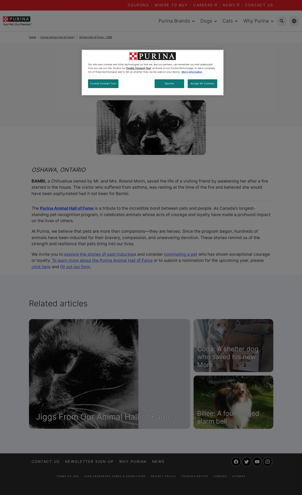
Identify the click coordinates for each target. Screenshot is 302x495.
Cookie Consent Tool (103, 83)
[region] (152, 73)
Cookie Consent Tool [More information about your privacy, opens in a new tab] (138, 68)
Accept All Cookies (202, 83)
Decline (169, 83)
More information (192, 71)
